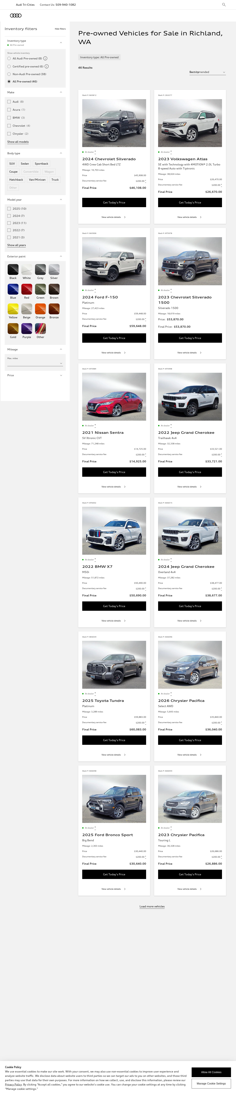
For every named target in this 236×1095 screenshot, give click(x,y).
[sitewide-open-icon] (224, 5)
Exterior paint (35, 256)
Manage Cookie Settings (211, 1083)
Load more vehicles (152, 906)
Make (35, 92)
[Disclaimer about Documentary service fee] (145, 181)
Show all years (16, 245)
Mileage (35, 349)
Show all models (18, 141)
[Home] (16, 16)
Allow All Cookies (211, 1072)
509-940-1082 (66, 4)
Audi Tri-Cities (25, 4)
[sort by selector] (207, 72)
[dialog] (118, 1078)
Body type (35, 153)
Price (35, 375)
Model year (35, 200)
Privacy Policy (13, 1084)
